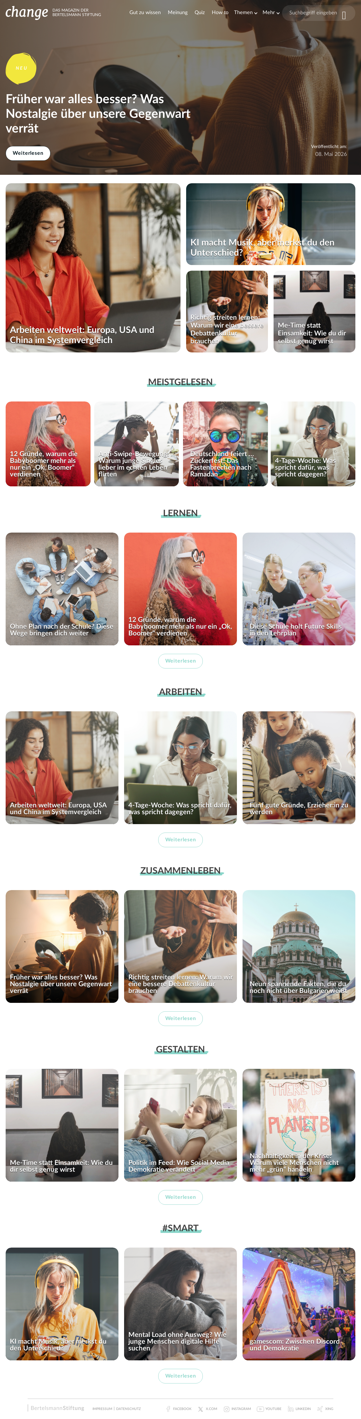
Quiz (200, 12)
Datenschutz (128, 1409)
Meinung (178, 12)
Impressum (102, 1409)
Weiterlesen (28, 153)
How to (220, 12)
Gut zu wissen (145, 12)
